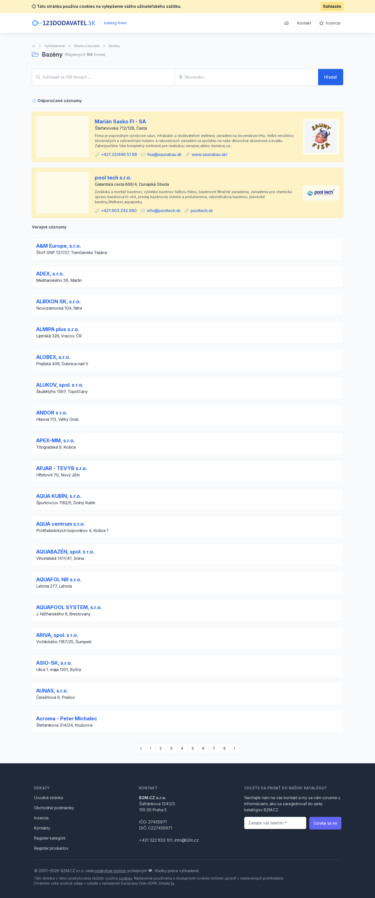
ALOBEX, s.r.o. (53, 357)
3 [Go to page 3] (171, 748)
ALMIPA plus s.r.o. (57, 329)
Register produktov (51, 848)
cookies (125, 878)
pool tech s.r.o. (113, 178)
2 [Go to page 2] (161, 748)
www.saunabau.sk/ (209, 154)
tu (172, 883)
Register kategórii (49, 838)
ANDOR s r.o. (51, 413)
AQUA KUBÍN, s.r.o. (58, 496)
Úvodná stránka (48, 797)
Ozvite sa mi (325, 823)
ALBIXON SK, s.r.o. (58, 301)
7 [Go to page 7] (214, 748)
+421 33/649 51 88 (119, 154)
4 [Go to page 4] (182, 748)
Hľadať (330, 77)
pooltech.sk (202, 210)
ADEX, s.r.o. (50, 274)
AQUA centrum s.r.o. (60, 524)
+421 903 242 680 (119, 210)
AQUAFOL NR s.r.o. (58, 580)
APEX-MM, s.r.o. (55, 441)
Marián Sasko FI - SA (120, 122)
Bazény (114, 46)
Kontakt (304, 23)
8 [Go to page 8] (224, 748)
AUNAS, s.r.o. (52, 691)
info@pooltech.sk (164, 210)
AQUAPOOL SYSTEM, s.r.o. (69, 607)
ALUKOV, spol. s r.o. (59, 385)
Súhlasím (332, 6)
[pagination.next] (234, 748)
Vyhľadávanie (55, 46)
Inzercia (329, 23)
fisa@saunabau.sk (164, 154)
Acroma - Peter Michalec (66, 719)
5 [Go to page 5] (193, 748)
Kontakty (42, 828)
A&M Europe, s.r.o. (58, 246)
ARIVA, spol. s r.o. (57, 635)
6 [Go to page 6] (203, 748)
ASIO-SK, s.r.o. (54, 663)
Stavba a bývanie (87, 46)
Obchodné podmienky (54, 807)
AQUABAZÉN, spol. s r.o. (65, 552)
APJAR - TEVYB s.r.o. (61, 468)
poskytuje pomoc (110, 870)
